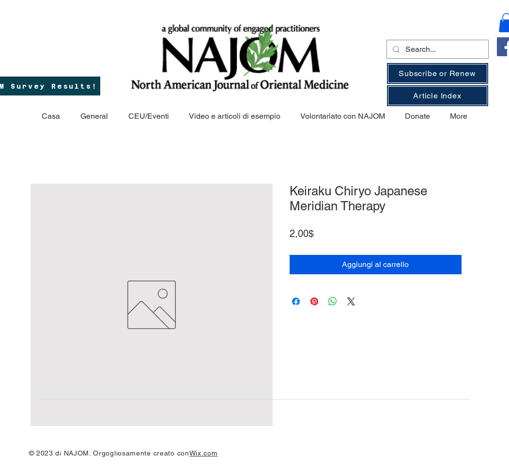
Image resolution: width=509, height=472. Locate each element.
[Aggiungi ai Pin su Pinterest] (314, 301)
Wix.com (203, 453)
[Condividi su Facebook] (296, 301)
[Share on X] (351, 301)
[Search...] (436, 49)
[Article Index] (437, 96)
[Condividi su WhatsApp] (333, 301)
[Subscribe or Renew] (437, 73)
